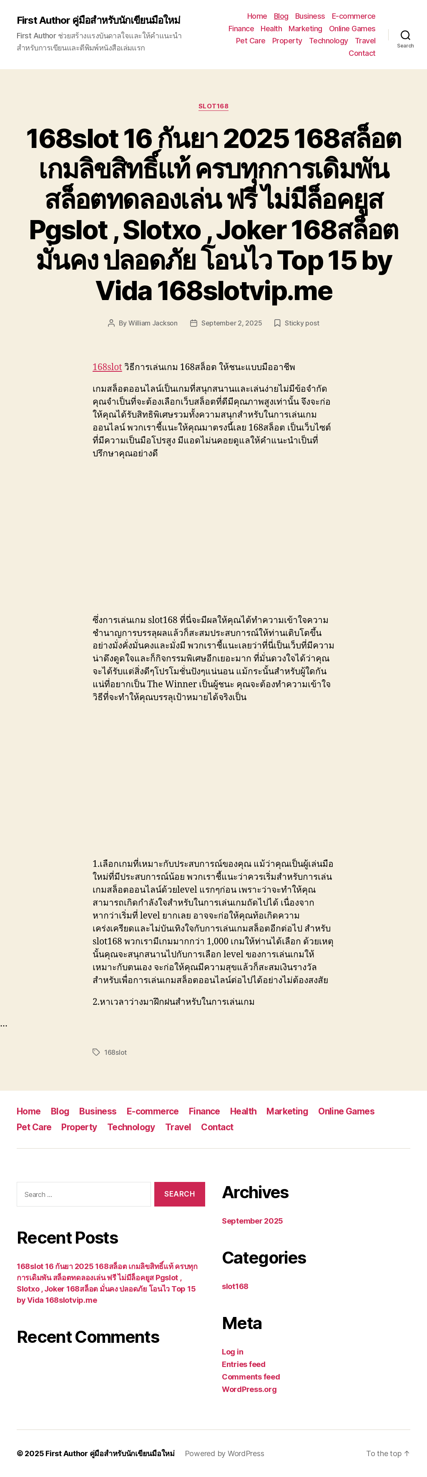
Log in (232, 1351)
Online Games (352, 28)
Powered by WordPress (224, 1453)
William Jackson (153, 323)
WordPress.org (249, 1389)
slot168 (213, 106)
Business (310, 16)
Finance (241, 28)
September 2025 (252, 1221)
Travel (365, 40)
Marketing (305, 28)
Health (271, 28)
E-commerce (354, 16)
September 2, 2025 (231, 323)
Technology (328, 40)
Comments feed (251, 1376)
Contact (362, 53)
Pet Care (251, 40)
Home (257, 16)
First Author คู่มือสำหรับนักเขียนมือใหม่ (98, 20)
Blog (281, 16)
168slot (107, 367)
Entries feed (244, 1364)
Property (287, 40)
